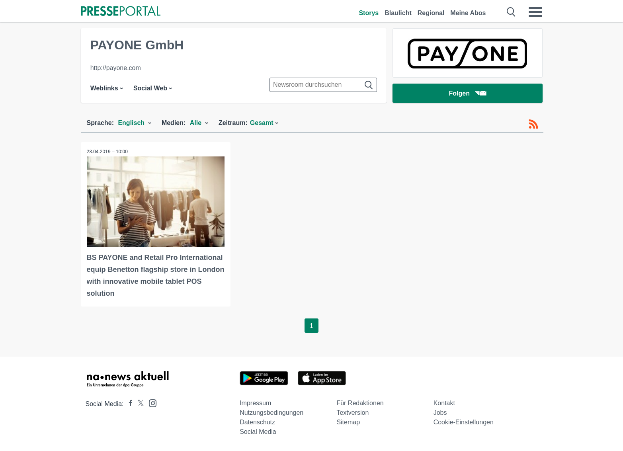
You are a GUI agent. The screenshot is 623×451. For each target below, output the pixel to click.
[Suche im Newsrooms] (323, 85)
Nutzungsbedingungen (271, 412)
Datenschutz (257, 422)
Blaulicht (398, 13)
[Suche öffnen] (511, 12)
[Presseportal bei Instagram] (150, 402)
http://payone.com (115, 67)
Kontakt (444, 403)
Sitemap (348, 422)
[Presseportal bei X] (138, 403)
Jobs (440, 412)
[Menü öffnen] (535, 12)
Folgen (467, 93)
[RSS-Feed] (533, 124)
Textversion (352, 412)
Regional (431, 13)
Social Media (258, 431)
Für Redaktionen (359, 403)
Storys (369, 13)
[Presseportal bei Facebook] (128, 403)
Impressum (255, 403)
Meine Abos (468, 13)
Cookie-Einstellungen (464, 422)
